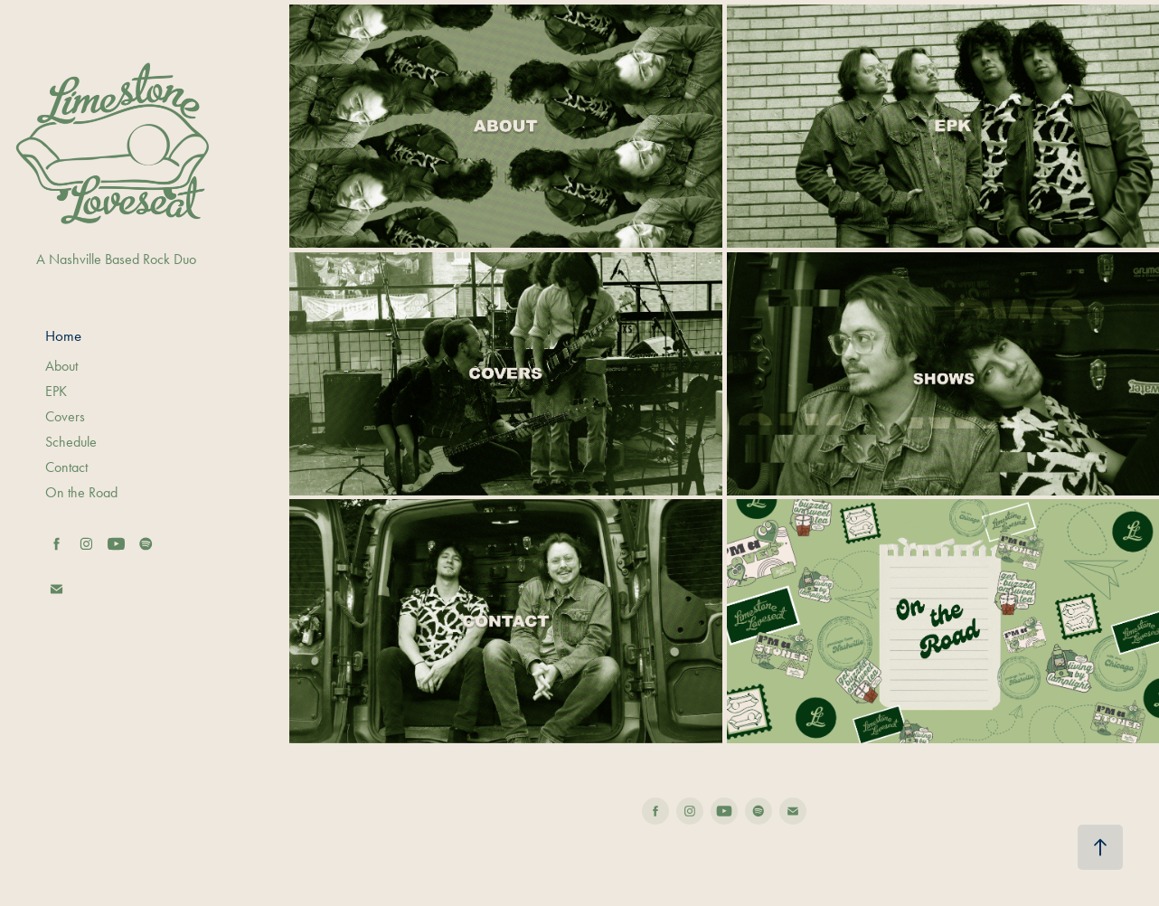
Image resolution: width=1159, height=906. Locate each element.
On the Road (81, 492)
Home (63, 335)
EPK (56, 391)
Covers (65, 416)
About (61, 365)
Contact (66, 467)
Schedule (71, 441)
